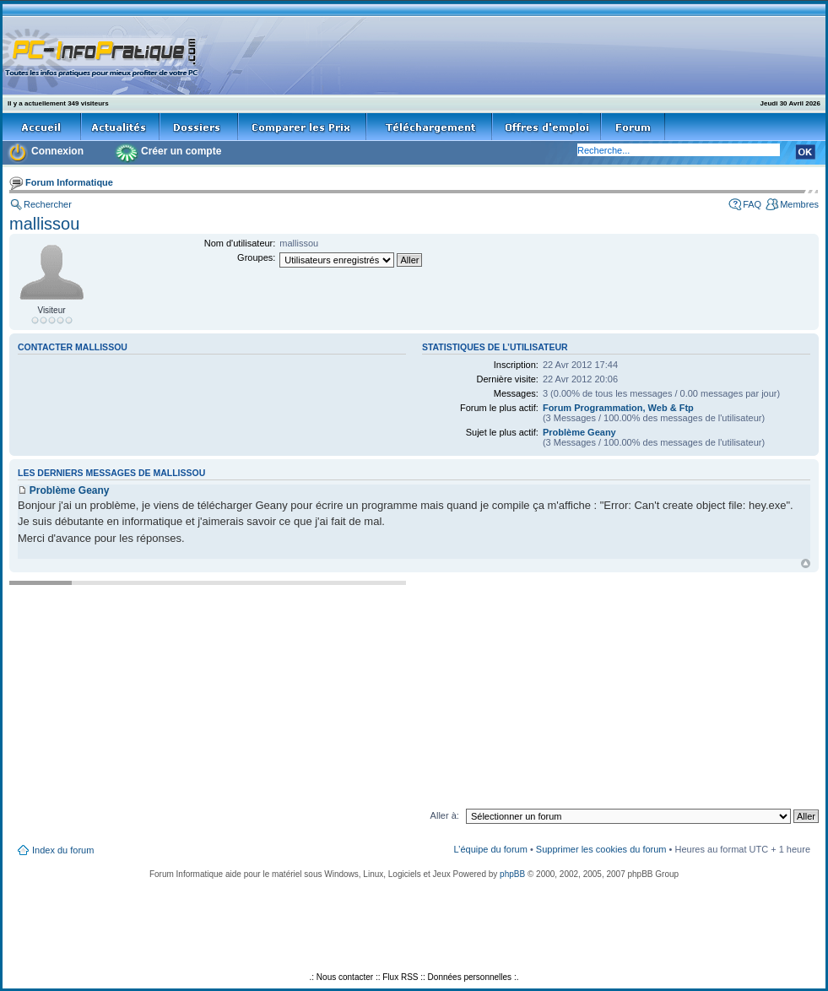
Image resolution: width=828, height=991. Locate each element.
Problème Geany (579, 432)
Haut (805, 563)
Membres (799, 204)
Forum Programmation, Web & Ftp (618, 408)
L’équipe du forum (490, 849)
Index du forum (63, 850)
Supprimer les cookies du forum (601, 849)
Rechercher (48, 204)
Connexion (57, 151)
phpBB (512, 874)
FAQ (752, 204)
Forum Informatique (69, 182)
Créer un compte (181, 151)
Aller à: (444, 815)
